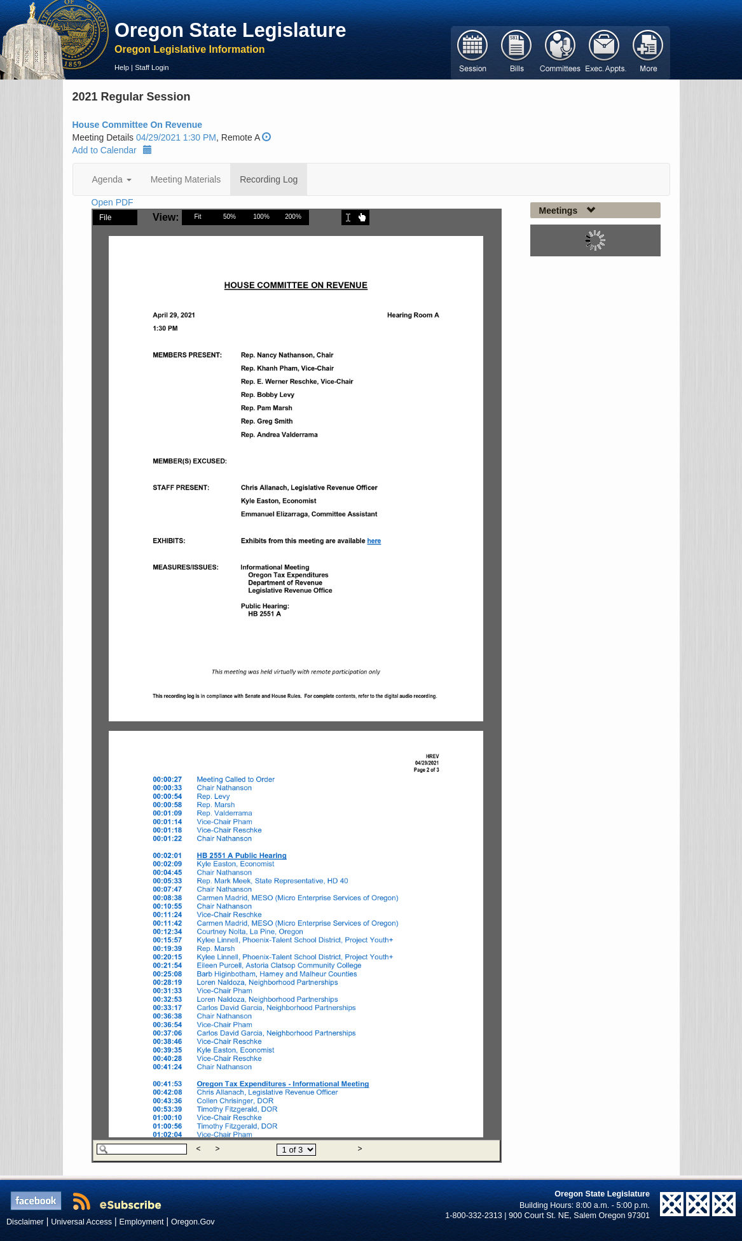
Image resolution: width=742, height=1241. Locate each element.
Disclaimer (25, 1221)
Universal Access (81, 1221)
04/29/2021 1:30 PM (176, 137)
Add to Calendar (112, 150)
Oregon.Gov (193, 1221)
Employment (142, 1221)
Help (121, 67)
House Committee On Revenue (137, 125)
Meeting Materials (186, 179)
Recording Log (269, 179)
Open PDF (113, 202)
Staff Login (151, 67)
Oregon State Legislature (230, 30)
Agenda (112, 179)
